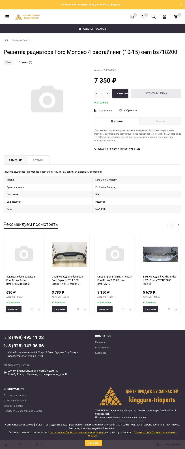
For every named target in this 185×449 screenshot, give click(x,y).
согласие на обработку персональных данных (77, 432)
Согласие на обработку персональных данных (120, 417)
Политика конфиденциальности (23, 411)
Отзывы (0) (25, 62)
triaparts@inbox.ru (19, 365)
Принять (93, 443)
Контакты (101, 352)
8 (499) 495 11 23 (130, 148)
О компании (102, 347)
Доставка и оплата (15, 395)
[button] (178, 225)
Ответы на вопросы (15, 400)
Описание (15, 160)
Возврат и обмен (13, 405)
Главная (100, 342)
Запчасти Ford (19, 40)
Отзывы (38, 160)
